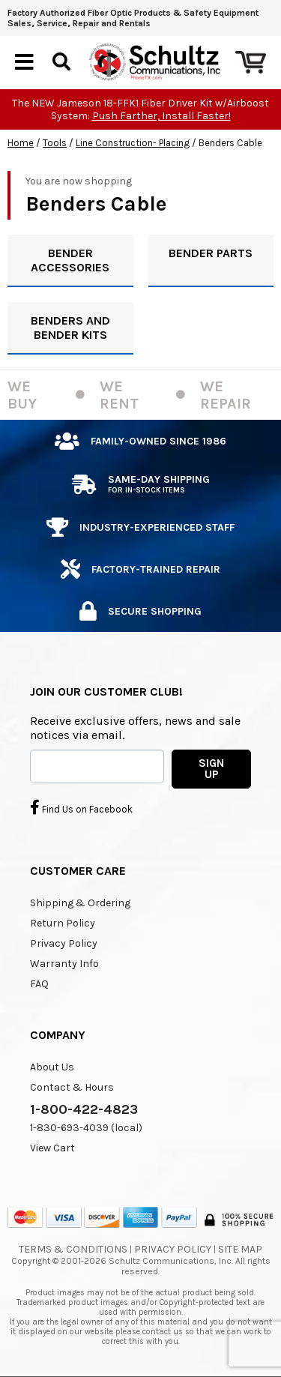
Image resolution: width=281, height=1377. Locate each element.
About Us (52, 1067)
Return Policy (62, 923)
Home (20, 142)
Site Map (240, 1249)
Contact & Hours (72, 1087)
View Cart (52, 1148)
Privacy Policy (63, 943)
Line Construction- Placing (133, 142)
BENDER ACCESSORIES (70, 260)
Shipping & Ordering (80, 903)
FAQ (39, 983)
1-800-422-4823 (84, 1109)
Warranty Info (64, 963)
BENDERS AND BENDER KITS (70, 327)
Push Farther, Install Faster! (161, 115)
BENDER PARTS (211, 253)
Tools (55, 142)
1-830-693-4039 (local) (86, 1127)
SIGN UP (211, 768)
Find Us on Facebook (81, 807)
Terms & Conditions (73, 1249)
